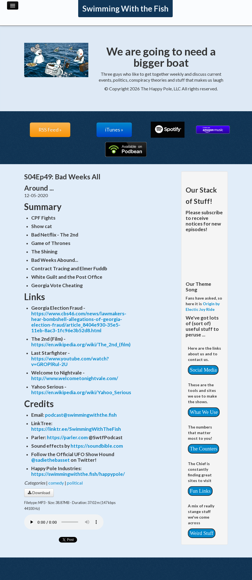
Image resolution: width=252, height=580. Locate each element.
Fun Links (200, 491)
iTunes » (114, 130)
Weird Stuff (201, 533)
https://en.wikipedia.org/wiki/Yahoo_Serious (81, 392)
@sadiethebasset (50, 460)
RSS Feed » (50, 130)
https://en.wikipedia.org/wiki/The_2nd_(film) (80, 344)
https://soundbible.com (97, 446)
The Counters (203, 449)
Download (39, 492)
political (75, 482)
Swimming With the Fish (125, 8)
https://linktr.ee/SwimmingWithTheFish (76, 429)
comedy (56, 482)
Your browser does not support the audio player (64, 522)
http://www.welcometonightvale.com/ (74, 378)
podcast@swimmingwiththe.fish (81, 415)
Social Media (203, 370)
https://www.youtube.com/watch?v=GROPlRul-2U (70, 361)
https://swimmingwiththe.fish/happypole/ (78, 474)
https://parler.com (67, 437)
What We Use (204, 412)
